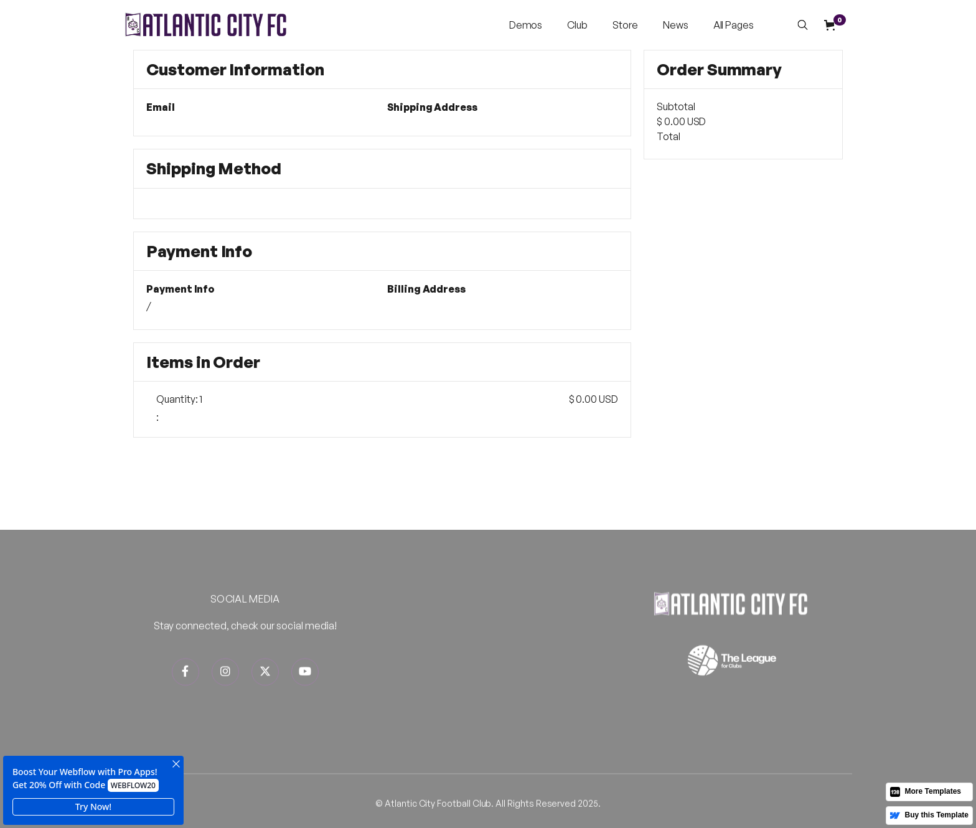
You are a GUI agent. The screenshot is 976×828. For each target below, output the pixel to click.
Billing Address (426, 289)
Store (625, 25)
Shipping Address (432, 107)
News (675, 25)
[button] (526, 24)
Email (160, 107)
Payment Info (180, 289)
